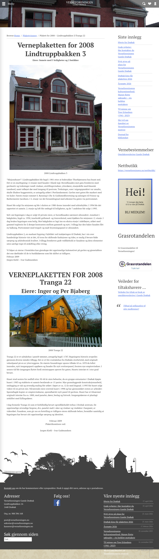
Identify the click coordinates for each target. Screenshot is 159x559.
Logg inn (155, 3)
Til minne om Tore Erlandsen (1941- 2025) (125, 112)
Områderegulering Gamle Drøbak (133, 154)
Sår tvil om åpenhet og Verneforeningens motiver (126, 125)
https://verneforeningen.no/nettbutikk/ (136, 170)
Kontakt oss (9, 488)
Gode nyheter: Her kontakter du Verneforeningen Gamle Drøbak (126, 52)
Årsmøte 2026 (124, 83)
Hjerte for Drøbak (126, 42)
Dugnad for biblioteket (123, 136)
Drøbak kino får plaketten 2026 (125, 77)
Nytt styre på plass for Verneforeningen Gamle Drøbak (126, 66)
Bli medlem (149, 3)
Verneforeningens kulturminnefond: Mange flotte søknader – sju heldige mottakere (126, 96)
